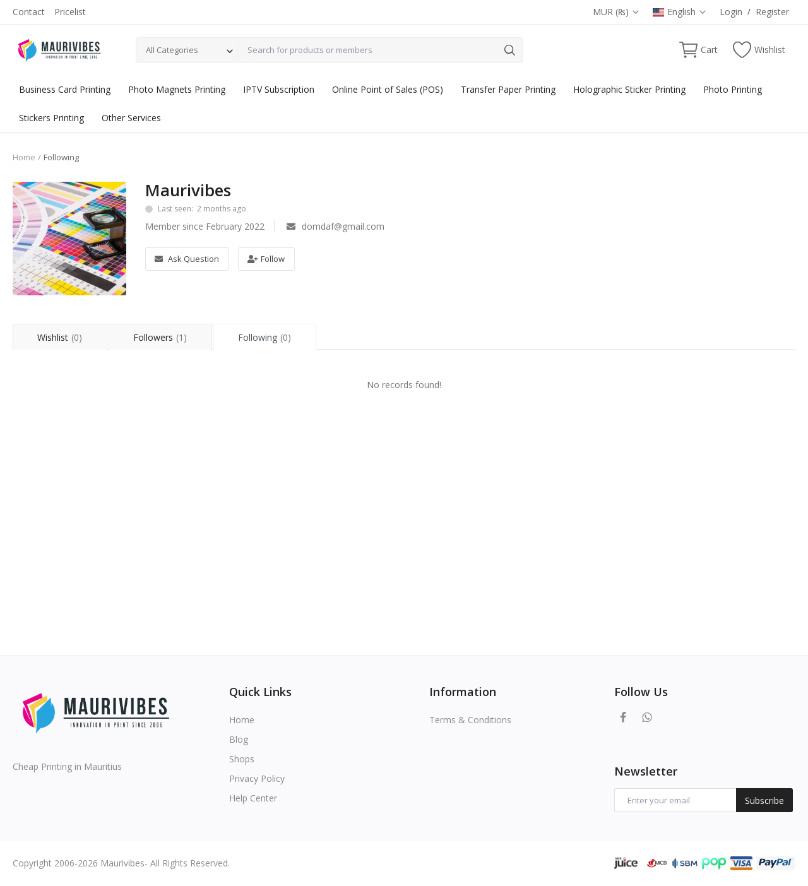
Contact (29, 12)
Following (268, 337)
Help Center (253, 798)
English (680, 12)
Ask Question (187, 258)
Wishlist (59, 337)
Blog (238, 739)
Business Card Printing (64, 89)
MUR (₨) (616, 12)
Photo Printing (732, 89)
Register (772, 12)
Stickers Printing (51, 118)
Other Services (131, 118)
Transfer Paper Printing (508, 89)
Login (731, 12)
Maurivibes (188, 190)
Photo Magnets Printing (176, 89)
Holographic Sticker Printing (629, 89)
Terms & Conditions (470, 720)
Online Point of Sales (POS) (387, 89)
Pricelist (70, 12)
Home (24, 157)
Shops (241, 759)
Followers (162, 337)
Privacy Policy (257, 778)
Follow (266, 258)
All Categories (172, 50)
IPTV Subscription (278, 89)
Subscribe (764, 800)
